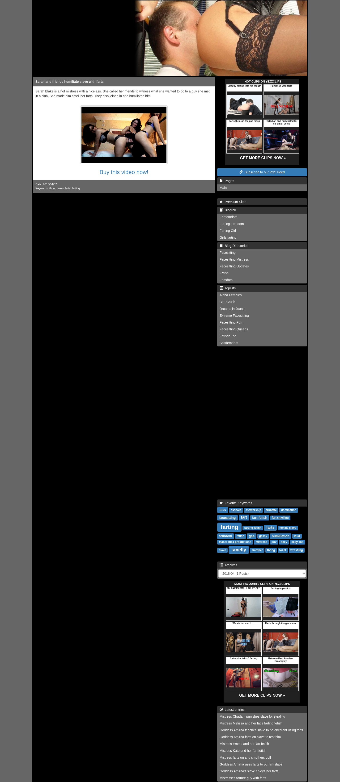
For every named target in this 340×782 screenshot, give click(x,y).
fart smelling (280, 518)
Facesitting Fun (231, 322)
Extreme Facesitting (234, 315)
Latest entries (232, 709)
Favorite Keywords (236, 503)
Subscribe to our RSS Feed (262, 172)
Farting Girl (228, 231)
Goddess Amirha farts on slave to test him (250, 737)
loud (297, 536)
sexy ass (297, 542)
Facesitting (228, 252)
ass (223, 510)
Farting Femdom (232, 224)
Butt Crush (227, 302)
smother (257, 550)
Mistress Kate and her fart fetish (243, 751)
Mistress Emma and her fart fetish (244, 744)
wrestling (296, 550)
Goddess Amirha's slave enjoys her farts (249, 771)
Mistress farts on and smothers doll (245, 757)
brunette (271, 510)
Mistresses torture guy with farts (243, 778)
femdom (225, 536)
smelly (238, 549)
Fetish (224, 273)
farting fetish (253, 528)
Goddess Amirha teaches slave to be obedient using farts (261, 730)
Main (223, 188)
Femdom (226, 280)
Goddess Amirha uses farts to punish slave (251, 764)
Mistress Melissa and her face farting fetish (251, 723)
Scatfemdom (229, 343)
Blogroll (228, 210)
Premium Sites (233, 202)
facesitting (227, 518)
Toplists (228, 288)
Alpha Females (231, 295)
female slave (287, 528)
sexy (61, 188)
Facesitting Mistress (234, 259)
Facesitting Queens (234, 329)
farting (76, 188)
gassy (263, 536)
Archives (228, 565)
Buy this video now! (124, 172)
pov (274, 542)
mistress (261, 542)
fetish (240, 536)
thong (52, 188)
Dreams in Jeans (232, 309)
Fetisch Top (228, 336)
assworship (253, 510)
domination (289, 510)
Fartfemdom (228, 217)
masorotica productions (235, 542)
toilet (282, 550)
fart (244, 518)
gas (252, 536)
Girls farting (228, 237)
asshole (236, 510)
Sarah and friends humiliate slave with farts (69, 81)
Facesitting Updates (234, 266)
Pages (227, 181)
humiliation (280, 536)
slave (222, 550)
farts (67, 188)
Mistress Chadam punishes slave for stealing (252, 716)
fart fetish (259, 518)
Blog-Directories (234, 246)
